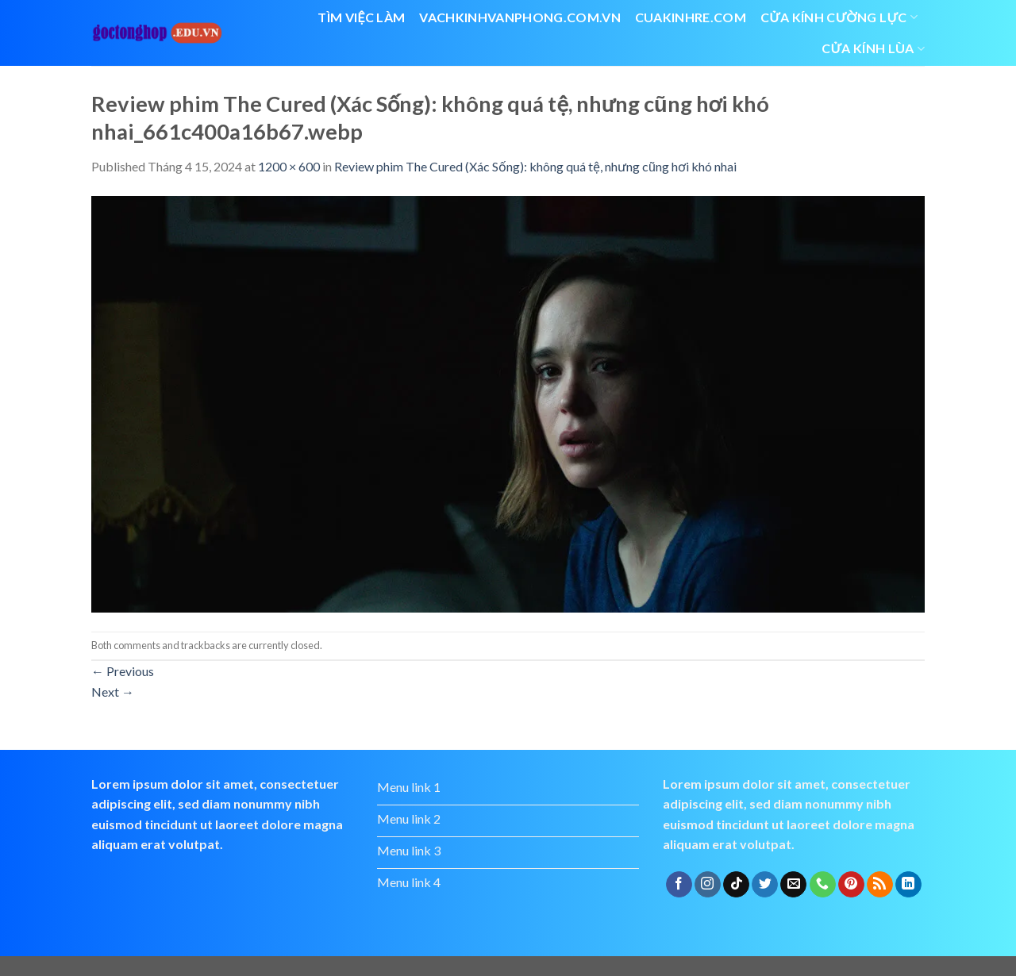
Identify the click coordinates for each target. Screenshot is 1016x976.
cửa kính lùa (873, 48)
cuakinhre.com (690, 17)
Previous (122, 670)
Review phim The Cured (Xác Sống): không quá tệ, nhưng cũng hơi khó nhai (535, 166)
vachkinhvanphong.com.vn (519, 17)
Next (112, 691)
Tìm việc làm (361, 17)
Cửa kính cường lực (839, 17)
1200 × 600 (289, 166)
